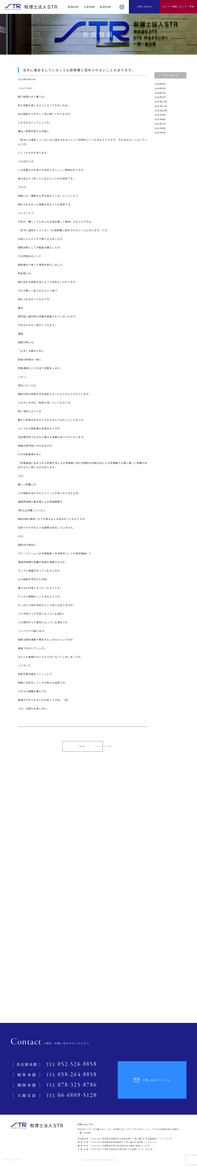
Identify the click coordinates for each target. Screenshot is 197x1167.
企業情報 (89, 7)
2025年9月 (160, 114)
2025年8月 (160, 119)
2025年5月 (160, 132)
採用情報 (105, 7)
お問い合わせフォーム (152, 1080)
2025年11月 (160, 106)
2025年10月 (160, 110)
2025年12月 (160, 101)
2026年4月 (160, 83)
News (82, 746)
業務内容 (73, 7)
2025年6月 (160, 128)
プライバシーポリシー (13, 1159)
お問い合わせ (144, 6)
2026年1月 (160, 97)
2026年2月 (160, 92)
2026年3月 (160, 88)
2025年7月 (160, 123)
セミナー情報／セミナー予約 (178, 6)
